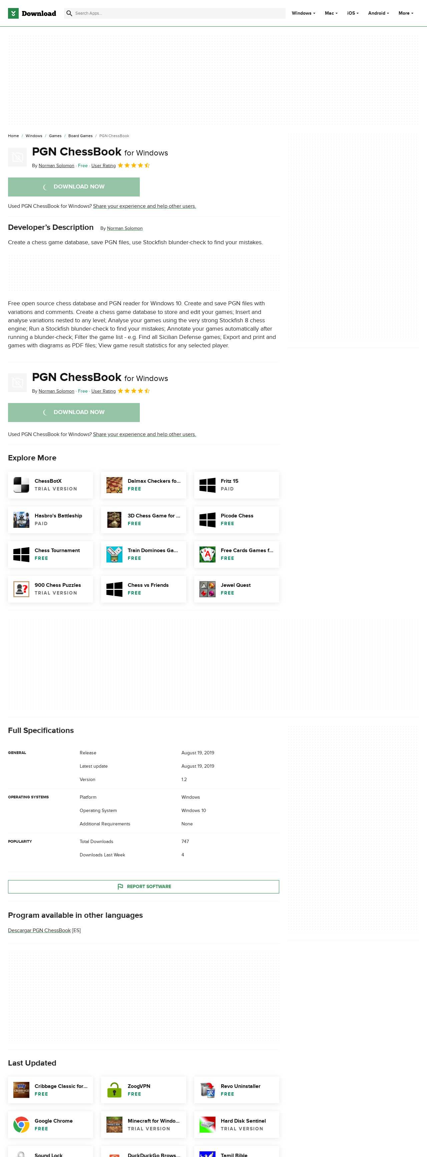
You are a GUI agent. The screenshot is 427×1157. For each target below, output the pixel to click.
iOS (351, 13)
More (407, 13)
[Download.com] (32, 13)
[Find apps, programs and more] (175, 13)
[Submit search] (69, 13)
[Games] (55, 136)
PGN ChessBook (100, 151)
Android (376, 13)
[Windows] (34, 136)
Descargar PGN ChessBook (39, 930)
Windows (302, 13)
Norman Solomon (125, 228)
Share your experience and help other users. (144, 206)
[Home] (13, 136)
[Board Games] (80, 136)
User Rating (120, 165)
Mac (329, 13)
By (53, 165)
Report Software (143, 887)
